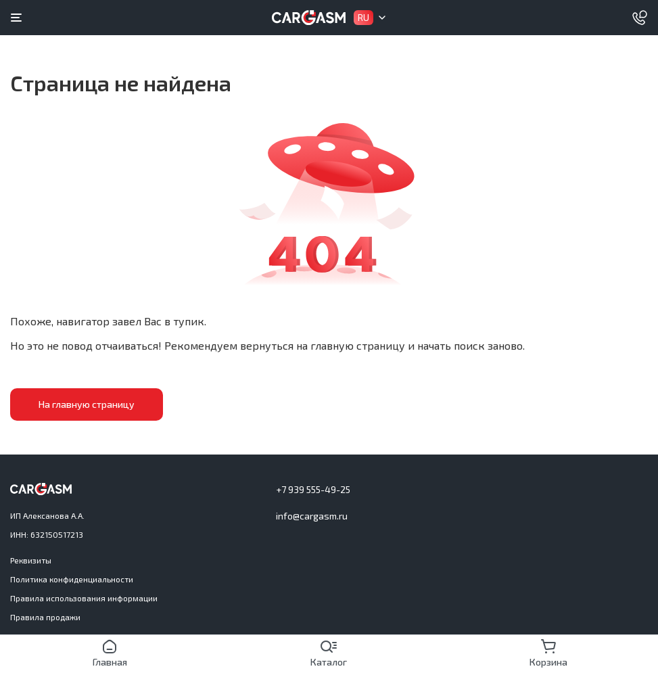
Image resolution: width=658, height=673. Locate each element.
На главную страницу (85, 404)
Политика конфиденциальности (71, 579)
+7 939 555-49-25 (313, 489)
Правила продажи (45, 617)
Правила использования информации (84, 598)
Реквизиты (30, 560)
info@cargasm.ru (312, 515)
